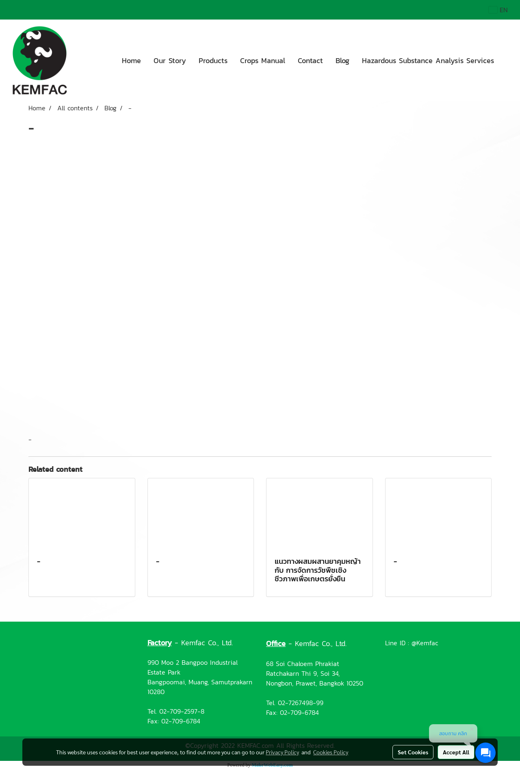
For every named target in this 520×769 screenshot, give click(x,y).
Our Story (170, 60)
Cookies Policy (330, 752)
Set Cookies (413, 752)
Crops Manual (262, 60)
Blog (342, 60)
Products (213, 60)
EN (498, 10)
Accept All (456, 752)
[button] (507, 60)
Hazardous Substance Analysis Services (428, 60)
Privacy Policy (282, 752)
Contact (310, 60)
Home (131, 60)
